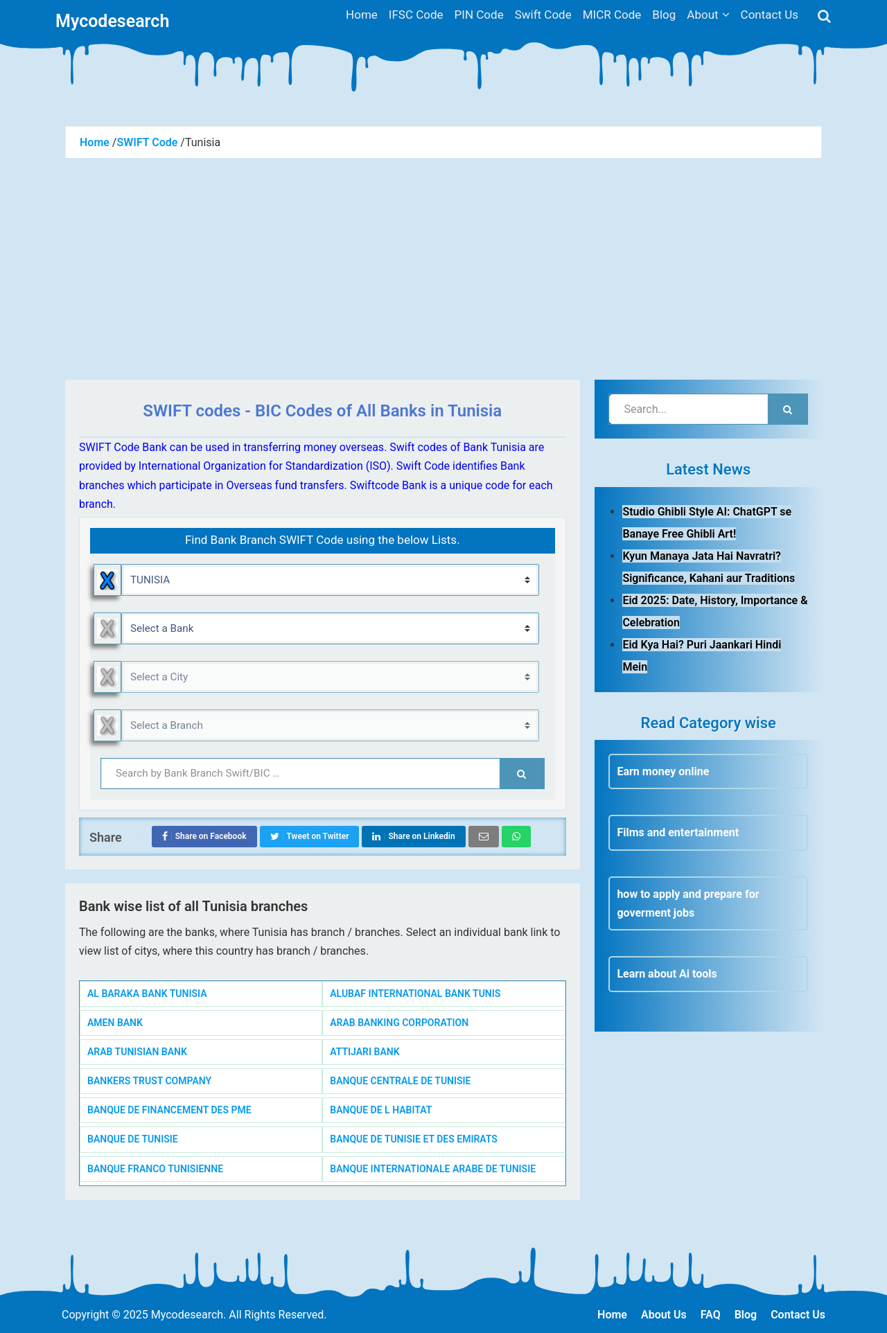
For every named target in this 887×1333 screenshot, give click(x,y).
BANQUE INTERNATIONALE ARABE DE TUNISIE (433, 1168)
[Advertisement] (443, 262)
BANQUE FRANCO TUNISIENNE (155, 1168)
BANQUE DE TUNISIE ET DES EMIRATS (414, 1139)
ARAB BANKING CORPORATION (399, 1022)
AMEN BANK (115, 1022)
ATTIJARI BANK (364, 1051)
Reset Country (107, 580)
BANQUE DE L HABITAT (381, 1109)
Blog (746, 1314)
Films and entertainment (678, 832)
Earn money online (663, 771)
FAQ (711, 1314)
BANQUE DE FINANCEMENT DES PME (169, 1109)
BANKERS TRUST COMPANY (149, 1080)
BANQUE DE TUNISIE (132, 1139)
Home (612, 1314)
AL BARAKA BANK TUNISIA (147, 993)
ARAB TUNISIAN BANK (137, 1051)
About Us (664, 1314)
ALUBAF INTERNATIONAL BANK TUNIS (415, 993)
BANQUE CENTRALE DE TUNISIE (400, 1080)
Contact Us (798, 1314)
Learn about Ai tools (667, 973)
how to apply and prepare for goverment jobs (688, 903)
